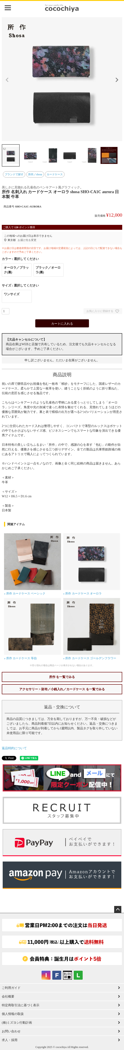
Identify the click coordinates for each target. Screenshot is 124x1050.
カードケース (55, 174)
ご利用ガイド (11, 987)
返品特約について (14, 748)
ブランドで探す (14, 174)
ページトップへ (117, 909)
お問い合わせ (11, 1031)
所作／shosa (35, 174)
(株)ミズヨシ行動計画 (17, 1022)
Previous (7, 79)
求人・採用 (9, 1040)
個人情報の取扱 (13, 1014)
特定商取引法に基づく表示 (20, 1005)
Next (116, 79)
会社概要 (8, 996)
